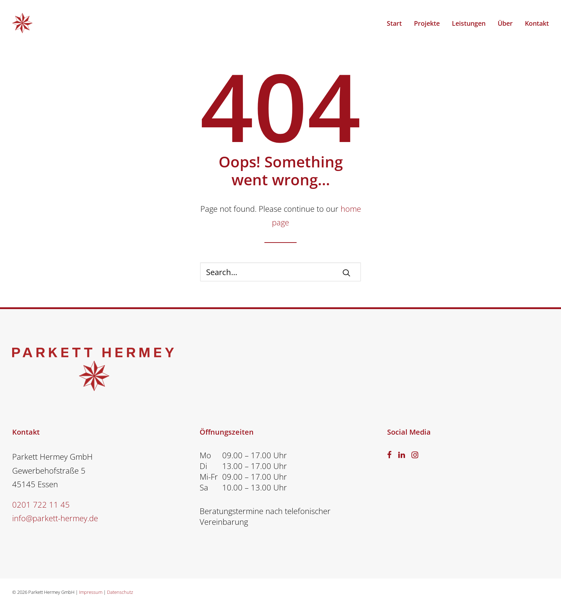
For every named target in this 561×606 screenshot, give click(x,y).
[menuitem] (397, 23)
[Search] (280, 272)
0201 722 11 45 (41, 504)
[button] (346, 272)
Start (394, 23)
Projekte (427, 23)
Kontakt (537, 23)
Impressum (90, 592)
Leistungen (469, 23)
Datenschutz (120, 592)
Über (505, 23)
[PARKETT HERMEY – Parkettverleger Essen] (22, 23)
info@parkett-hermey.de (55, 518)
